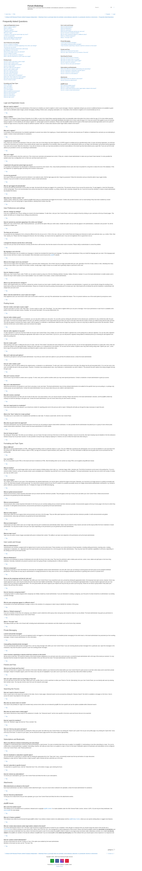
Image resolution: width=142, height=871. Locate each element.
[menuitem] (13, 14)
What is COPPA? (8, 28)
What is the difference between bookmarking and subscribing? (76, 68)
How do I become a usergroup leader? (70, 32)
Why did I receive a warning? (11, 73)
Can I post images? (8, 89)
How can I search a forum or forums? (69, 57)
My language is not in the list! (11, 50)
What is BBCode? (8, 85)
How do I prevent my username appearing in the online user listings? (20, 45)
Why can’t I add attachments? (11, 72)
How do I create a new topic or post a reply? (14, 61)
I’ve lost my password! (9, 35)
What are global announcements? (12, 91)
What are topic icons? (9, 97)
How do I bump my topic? (10, 79)
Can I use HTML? (8, 86)
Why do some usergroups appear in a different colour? (74, 34)
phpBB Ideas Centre (74, 819)
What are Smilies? (8, 88)
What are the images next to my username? (14, 51)
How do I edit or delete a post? (11, 63)
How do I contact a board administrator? (70, 90)
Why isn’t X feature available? (68, 86)
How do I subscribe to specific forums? (70, 71)
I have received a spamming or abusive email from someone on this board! (79, 45)
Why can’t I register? (9, 29)
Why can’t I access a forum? (10, 70)
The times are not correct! (10, 47)
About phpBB (7, 810)
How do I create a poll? (9, 66)
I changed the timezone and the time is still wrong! (16, 48)
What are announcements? (10, 92)
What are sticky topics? (9, 94)
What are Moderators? (66, 28)
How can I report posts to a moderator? (13, 75)
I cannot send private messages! (68, 42)
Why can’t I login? (8, 32)
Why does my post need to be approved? (14, 78)
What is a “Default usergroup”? (68, 35)
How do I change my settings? (11, 44)
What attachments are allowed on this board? (71, 78)
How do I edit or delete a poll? (11, 69)
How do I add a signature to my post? (13, 64)
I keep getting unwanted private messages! (71, 44)
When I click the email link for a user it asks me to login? (17, 56)
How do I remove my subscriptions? (69, 73)
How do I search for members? (68, 62)
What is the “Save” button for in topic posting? (15, 76)
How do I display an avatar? (10, 53)
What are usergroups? (66, 29)
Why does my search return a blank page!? (71, 60)
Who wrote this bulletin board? (68, 85)
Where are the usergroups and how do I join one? (73, 31)
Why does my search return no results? (70, 59)
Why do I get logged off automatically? (13, 37)
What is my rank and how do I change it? (13, 54)
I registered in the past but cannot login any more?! (16, 34)
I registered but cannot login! (10, 31)
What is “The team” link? (66, 37)
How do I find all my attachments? (69, 80)
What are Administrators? (67, 26)
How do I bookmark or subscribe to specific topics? (73, 70)
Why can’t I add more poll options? (12, 67)
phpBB (52, 255)
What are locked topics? (9, 95)
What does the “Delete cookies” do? (12, 39)
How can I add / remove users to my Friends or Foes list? (74, 52)
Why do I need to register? (10, 26)
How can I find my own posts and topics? (70, 63)
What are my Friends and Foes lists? (69, 50)
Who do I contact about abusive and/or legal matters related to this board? (78, 88)
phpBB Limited (47, 808)
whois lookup (7, 829)
